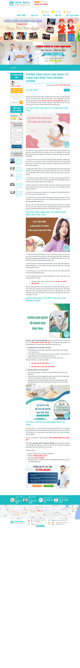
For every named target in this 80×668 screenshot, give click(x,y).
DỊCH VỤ (34, 15)
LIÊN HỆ (58, 15)
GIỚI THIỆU (21, 15)
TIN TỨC (46, 15)
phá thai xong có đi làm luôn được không (43, 366)
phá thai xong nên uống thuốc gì (40, 363)
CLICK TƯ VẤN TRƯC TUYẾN (16, 91)
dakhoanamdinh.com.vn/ (40, 455)
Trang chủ (13, 67)
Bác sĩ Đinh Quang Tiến (63, 85)
